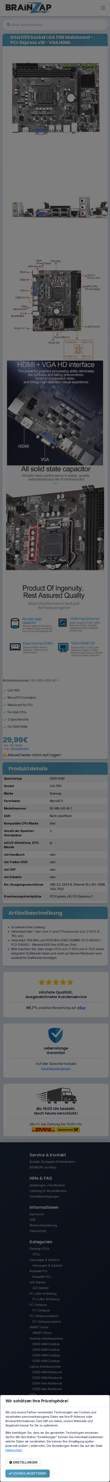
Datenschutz (13, 1450)
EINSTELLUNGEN (23, 1462)
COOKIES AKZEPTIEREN (27, 1473)
